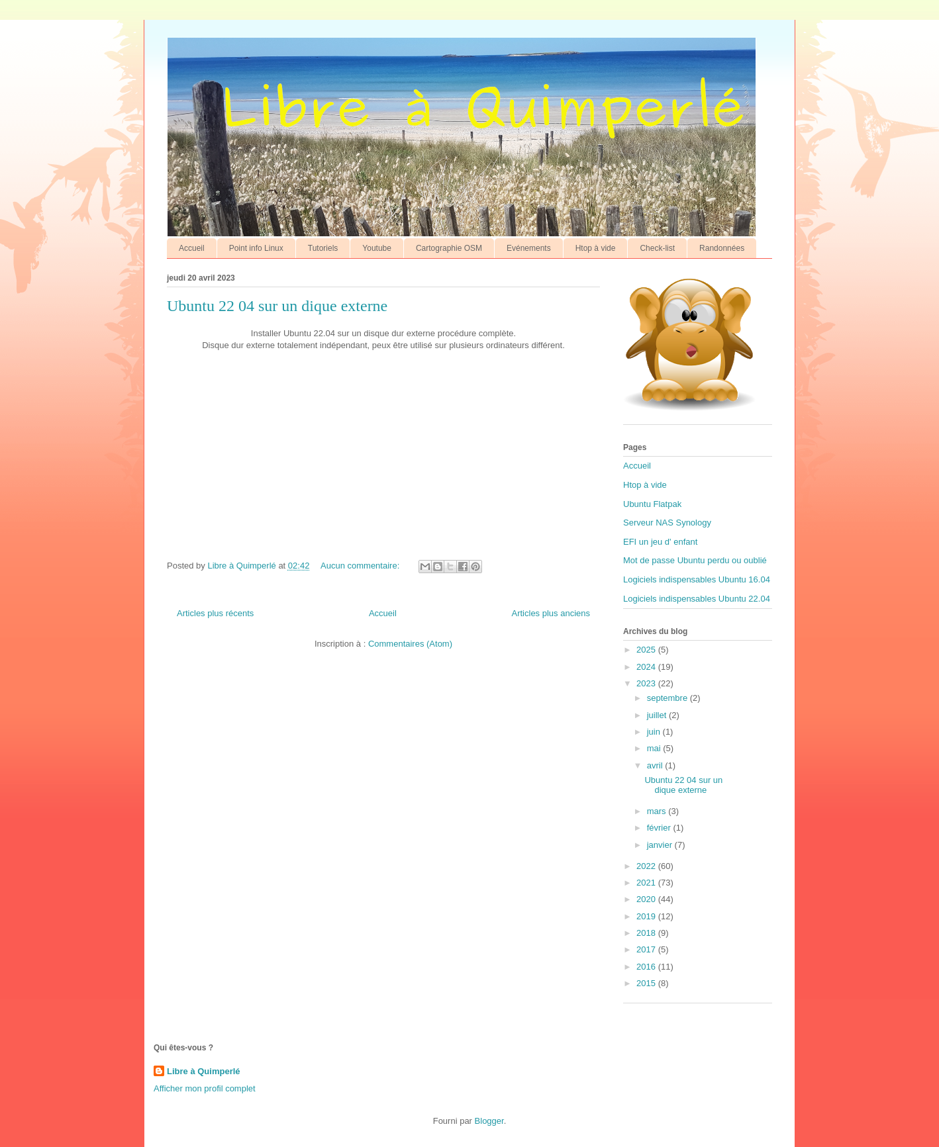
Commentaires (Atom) (410, 644)
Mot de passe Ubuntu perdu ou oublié (695, 560)
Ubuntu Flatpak (652, 504)
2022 (647, 866)
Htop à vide (595, 248)
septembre (668, 698)
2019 (647, 916)
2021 (647, 883)
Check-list (657, 248)
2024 (647, 667)
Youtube (376, 248)
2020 (647, 899)
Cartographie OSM (449, 248)
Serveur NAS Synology (667, 523)
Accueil (192, 248)
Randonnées (721, 248)
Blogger (489, 1121)
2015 (647, 983)
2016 (647, 967)
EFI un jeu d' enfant (660, 542)
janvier (661, 845)
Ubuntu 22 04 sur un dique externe (277, 305)
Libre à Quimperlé (203, 1071)
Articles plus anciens (551, 613)
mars (658, 811)
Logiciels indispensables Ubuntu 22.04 (696, 599)
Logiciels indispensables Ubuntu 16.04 (696, 579)
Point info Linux (256, 248)
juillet (658, 715)
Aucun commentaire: (361, 566)
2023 (647, 683)
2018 (647, 933)
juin (655, 732)
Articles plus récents (215, 613)
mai (655, 748)
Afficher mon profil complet (205, 1088)
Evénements (529, 248)
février (660, 828)
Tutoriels (323, 248)
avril (656, 765)
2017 (647, 949)
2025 (647, 650)
